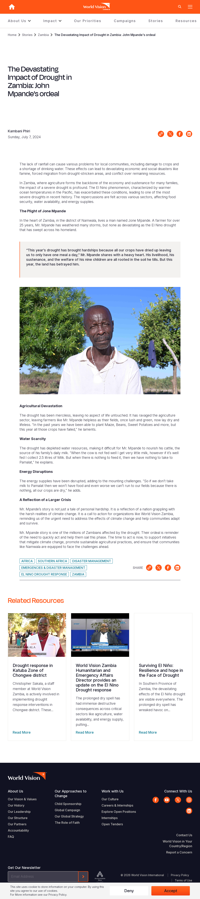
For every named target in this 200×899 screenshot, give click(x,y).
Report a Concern (179, 852)
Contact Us (184, 835)
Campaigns (125, 21)
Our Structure (18, 818)
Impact (50, 21)
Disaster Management (91, 561)
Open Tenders (112, 824)
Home (12, 35)
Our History (16, 805)
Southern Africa (52, 561)
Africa (27, 561)
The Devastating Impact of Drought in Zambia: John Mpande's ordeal (104, 35)
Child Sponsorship (68, 804)
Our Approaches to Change (71, 793)
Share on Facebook (180, 134)
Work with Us (113, 791)
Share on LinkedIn (189, 134)
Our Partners (17, 824)
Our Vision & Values (22, 799)
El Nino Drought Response (44, 574)
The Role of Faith (67, 823)
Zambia (43, 35)
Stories (155, 21)
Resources (186, 21)
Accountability (18, 830)
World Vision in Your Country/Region (177, 843)
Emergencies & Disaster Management (53, 568)
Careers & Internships (117, 805)
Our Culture (110, 799)
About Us (17, 21)
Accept (170, 890)
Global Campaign (67, 810)
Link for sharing (161, 134)
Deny (129, 890)
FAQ (11, 837)
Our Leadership (19, 812)
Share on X (170, 134)
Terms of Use (183, 880)
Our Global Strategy (69, 816)
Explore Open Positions (119, 812)
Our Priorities (87, 21)
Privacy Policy (180, 875)
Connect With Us (178, 791)
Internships (110, 818)
